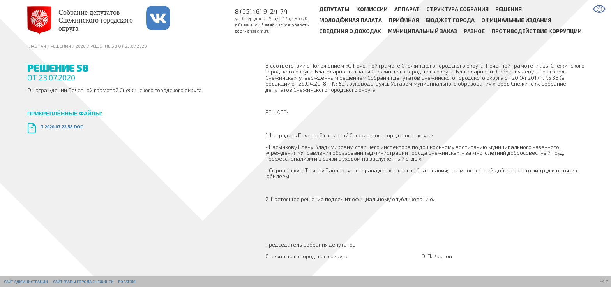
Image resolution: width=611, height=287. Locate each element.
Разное (474, 31)
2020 (81, 46)
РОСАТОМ (127, 281)
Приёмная (403, 20)
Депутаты (334, 9)
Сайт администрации (26, 281)
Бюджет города (450, 20)
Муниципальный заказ (422, 31)
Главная (36, 46)
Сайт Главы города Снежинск (83, 281)
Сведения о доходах (350, 31)
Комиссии (372, 9)
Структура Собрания (457, 9)
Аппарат (407, 9)
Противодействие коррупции (536, 31)
